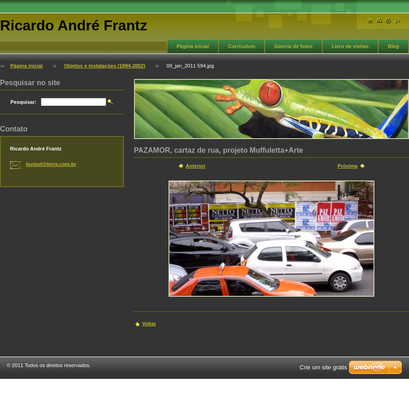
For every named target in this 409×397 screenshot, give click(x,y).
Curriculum (241, 46)
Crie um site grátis (323, 367)
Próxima (347, 166)
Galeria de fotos (293, 46)
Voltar (149, 323)
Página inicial (193, 46)
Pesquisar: (23, 102)
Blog (393, 46)
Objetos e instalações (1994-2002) (104, 65)
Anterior (196, 166)
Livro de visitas (350, 46)
